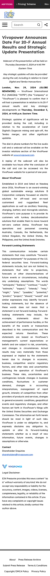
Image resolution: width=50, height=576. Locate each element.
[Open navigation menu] (4, 24)
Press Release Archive (29, 559)
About (12, 559)
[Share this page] (46, 24)
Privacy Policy (38, 571)
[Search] (23, 25)
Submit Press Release (14, 565)
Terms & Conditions (37, 565)
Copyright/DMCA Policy (16, 571)
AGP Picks (7, 4)
